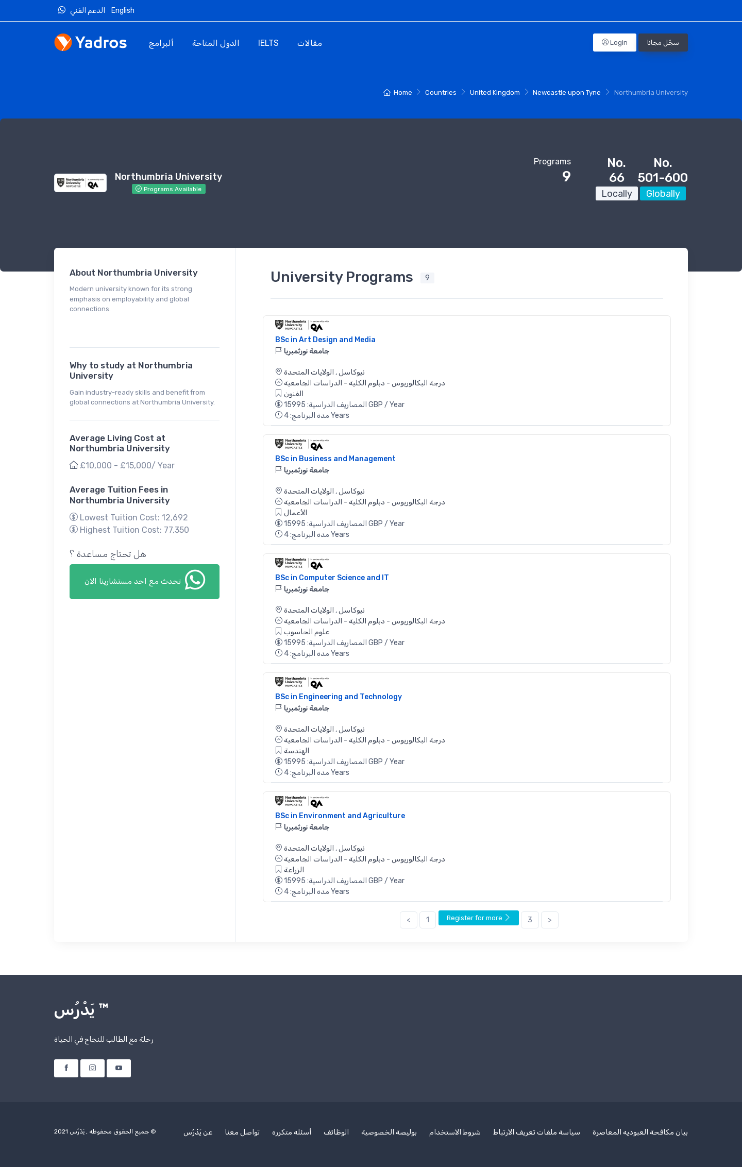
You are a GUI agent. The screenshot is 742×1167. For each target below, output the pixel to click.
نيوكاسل (351, 372)
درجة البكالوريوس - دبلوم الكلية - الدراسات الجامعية (364, 383)
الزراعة (294, 870)
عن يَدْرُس (197, 1132)
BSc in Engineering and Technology (338, 696)
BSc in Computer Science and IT (332, 577)
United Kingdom (495, 92)
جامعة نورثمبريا (302, 351)
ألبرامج (161, 43)
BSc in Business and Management (335, 458)
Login (615, 42)
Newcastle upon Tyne (567, 92)
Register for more (479, 918)
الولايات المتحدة (309, 372)
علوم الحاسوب (306, 632)
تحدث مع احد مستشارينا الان (145, 579)
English (123, 10)
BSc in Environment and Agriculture (340, 815)
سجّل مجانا (663, 42)
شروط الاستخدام (455, 1132)
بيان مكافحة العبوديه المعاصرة (640, 1132)
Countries (441, 92)
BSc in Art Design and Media (325, 339)
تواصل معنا (242, 1132)
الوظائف (336, 1132)
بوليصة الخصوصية (389, 1132)
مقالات (309, 43)
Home (397, 92)
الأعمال (295, 513)
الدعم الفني (84, 10)
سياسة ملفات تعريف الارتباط (536, 1132)
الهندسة (296, 751)
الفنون (293, 394)
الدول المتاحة (216, 43)
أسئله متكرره (291, 1132)
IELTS (268, 43)
